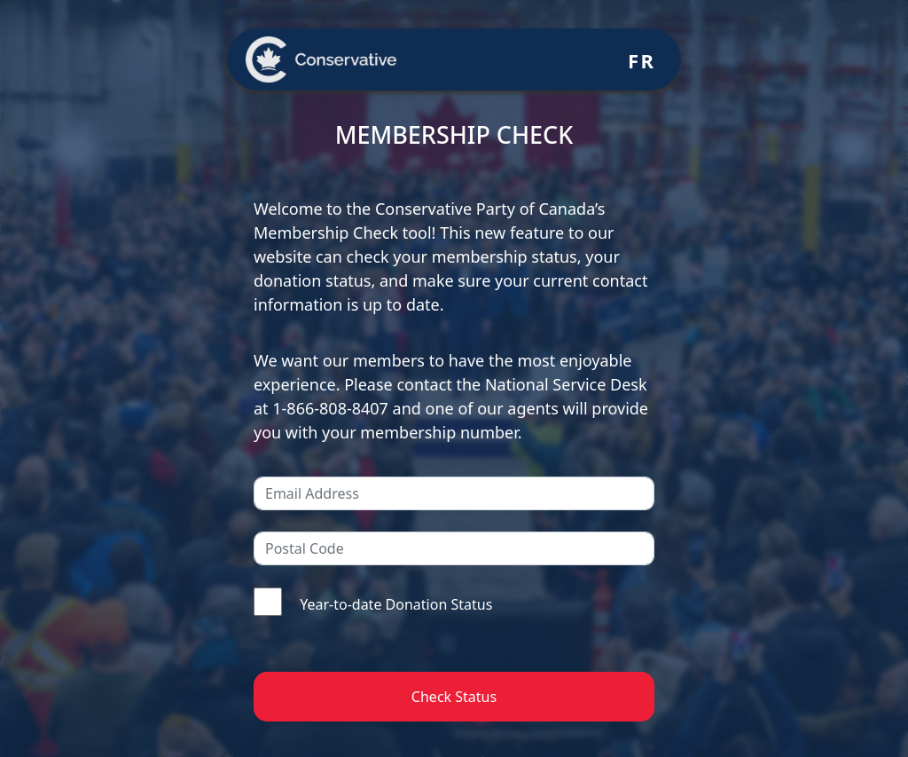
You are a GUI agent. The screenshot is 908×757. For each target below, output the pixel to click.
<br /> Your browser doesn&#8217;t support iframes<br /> (454, 378)
